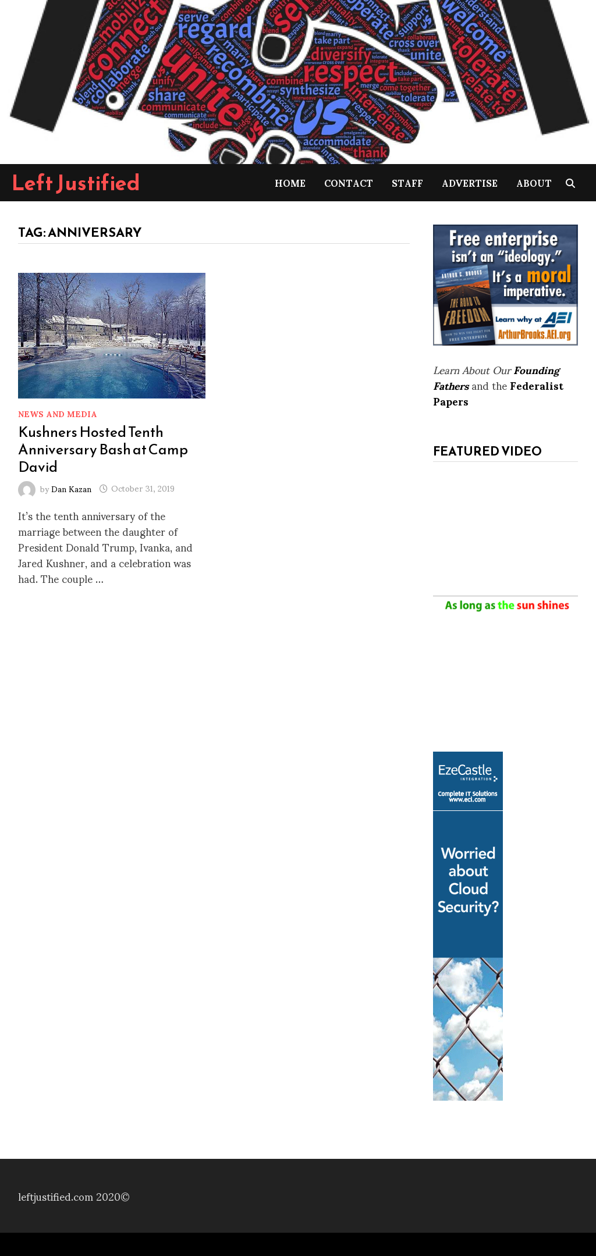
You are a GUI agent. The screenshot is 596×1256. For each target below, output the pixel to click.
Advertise (470, 182)
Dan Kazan (71, 488)
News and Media (57, 413)
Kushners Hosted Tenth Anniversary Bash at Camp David (103, 449)
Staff (407, 182)
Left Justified (76, 182)
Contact (348, 182)
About (534, 182)
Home (290, 182)
